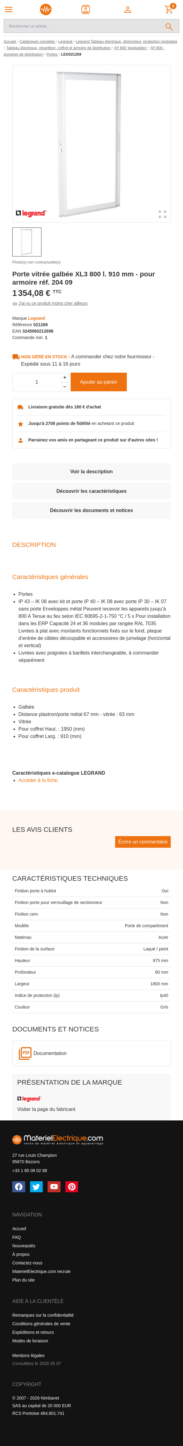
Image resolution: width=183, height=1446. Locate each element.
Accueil (19, 1228)
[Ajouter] (64, 377)
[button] (128, 9)
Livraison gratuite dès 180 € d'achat (64, 406)
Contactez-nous (27, 1262)
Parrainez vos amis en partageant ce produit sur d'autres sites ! (93, 439)
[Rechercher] (169, 26)
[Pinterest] (71, 1186)
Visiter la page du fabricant (46, 1109)
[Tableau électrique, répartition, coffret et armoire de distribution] (59, 48)
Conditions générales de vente (41, 1323)
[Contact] (86, 9)
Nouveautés (23, 1245)
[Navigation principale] (9, 9)
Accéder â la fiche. (38, 780)
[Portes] (52, 54)
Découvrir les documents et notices (91, 510)
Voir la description (91, 471)
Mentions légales (28, 1355)
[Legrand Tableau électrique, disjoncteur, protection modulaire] (126, 41)
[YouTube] (54, 1186)
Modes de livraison (30, 1340)
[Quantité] (36, 382)
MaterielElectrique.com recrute (41, 1271)
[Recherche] (82, 26)
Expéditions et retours (33, 1332)
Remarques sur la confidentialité (43, 1315)
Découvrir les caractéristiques (91, 491)
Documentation (50, 1053)
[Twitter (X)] (36, 1186)
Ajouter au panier (98, 382)
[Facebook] (18, 1186)
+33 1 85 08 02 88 (29, 1170)
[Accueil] (10, 41)
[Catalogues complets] (37, 41)
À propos (20, 1254)
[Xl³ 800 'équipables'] (131, 48)
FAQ (16, 1237)
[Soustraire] (64, 387)
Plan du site (23, 1280)
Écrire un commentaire (143, 841)
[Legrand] (65, 41)
